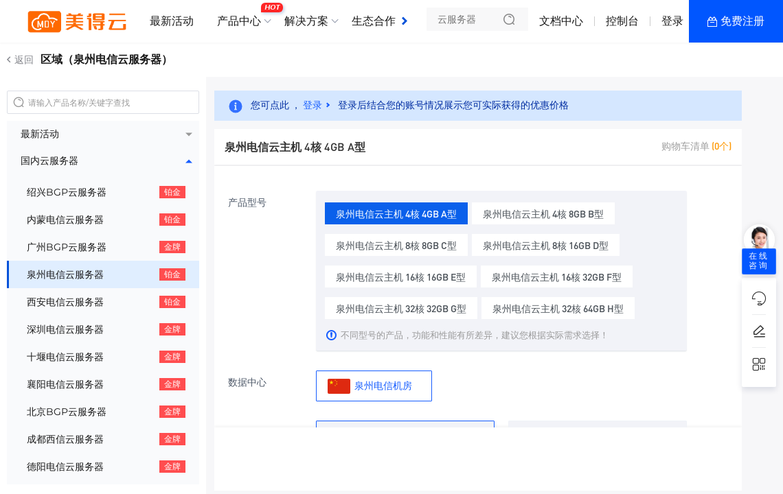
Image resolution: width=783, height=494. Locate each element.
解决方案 (306, 20)
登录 (672, 20)
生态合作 (374, 20)
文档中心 (561, 20)
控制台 (622, 20)
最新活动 (172, 20)
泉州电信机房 (370, 386)
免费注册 (742, 20)
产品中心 (242, 15)
